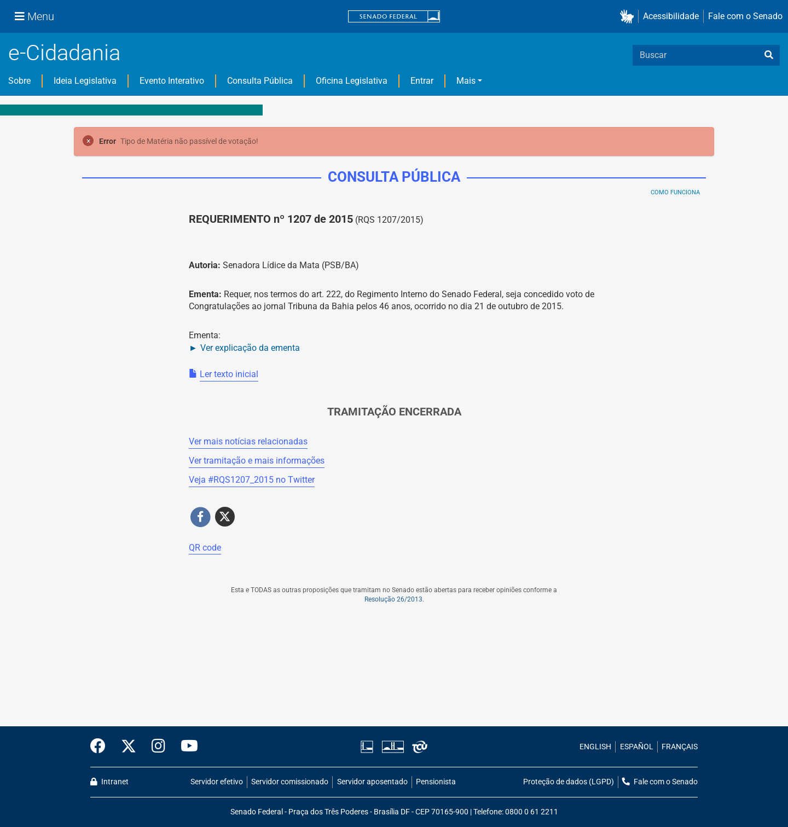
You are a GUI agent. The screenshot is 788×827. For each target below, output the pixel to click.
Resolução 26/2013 (393, 599)
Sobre (19, 81)
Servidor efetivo (216, 781)
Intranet (109, 781)
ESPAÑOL (636, 746)
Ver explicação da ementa (250, 348)
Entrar (421, 81)
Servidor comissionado (289, 781)
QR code (205, 547)
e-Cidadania (64, 53)
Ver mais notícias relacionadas (248, 441)
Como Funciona (675, 192)
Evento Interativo (172, 81)
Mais (466, 81)
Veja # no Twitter (252, 480)
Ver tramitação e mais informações (257, 460)
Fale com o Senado (745, 16)
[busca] (769, 55)
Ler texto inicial (229, 374)
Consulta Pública (260, 81)
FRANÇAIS (680, 746)
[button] (629, 16)
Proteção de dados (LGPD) (568, 781)
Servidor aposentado (372, 781)
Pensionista (436, 781)
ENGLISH (595, 746)
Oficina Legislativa (351, 81)
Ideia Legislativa (85, 81)
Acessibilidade (671, 16)
